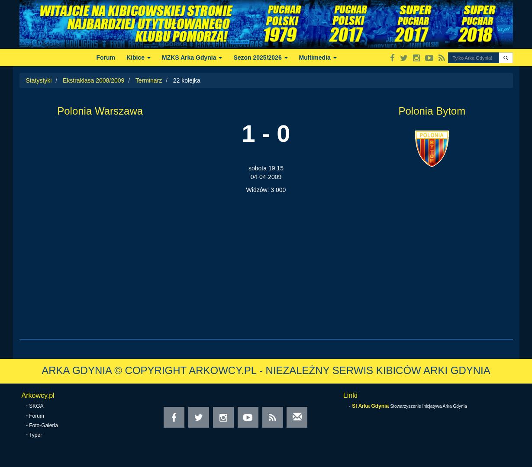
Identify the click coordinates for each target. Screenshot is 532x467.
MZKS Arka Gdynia (192, 57)
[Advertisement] (266, 259)
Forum (106, 57)
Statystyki (39, 80)
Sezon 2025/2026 (260, 57)
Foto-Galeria (43, 425)
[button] (506, 57)
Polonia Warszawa (100, 111)
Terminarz (148, 80)
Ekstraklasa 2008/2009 (93, 80)
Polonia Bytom (431, 111)
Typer (35, 435)
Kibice (138, 57)
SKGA (36, 406)
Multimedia (318, 57)
